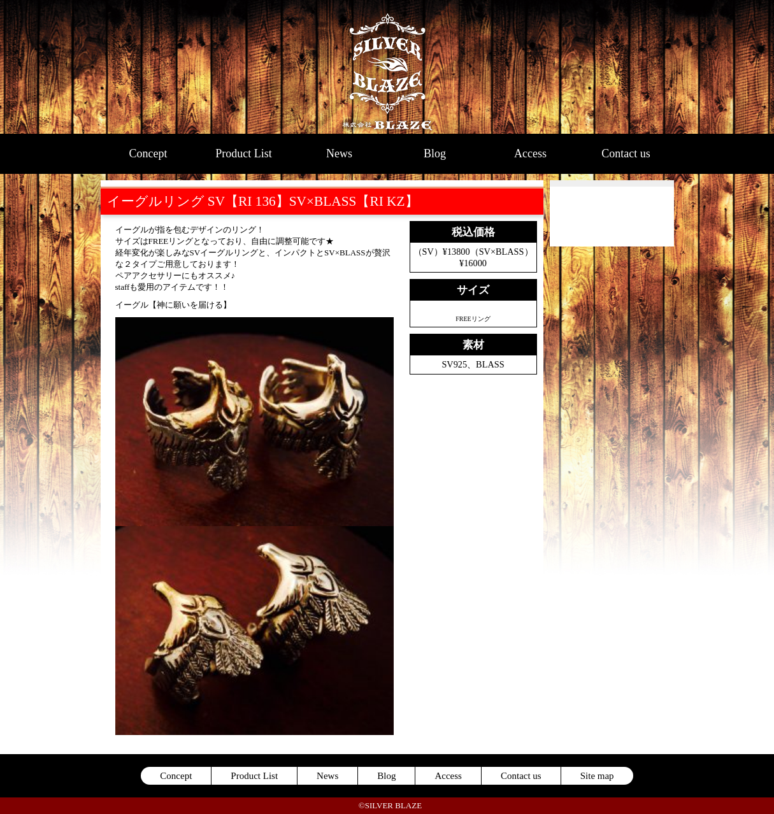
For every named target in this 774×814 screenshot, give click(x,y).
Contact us (625, 153)
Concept (148, 153)
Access (530, 153)
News (339, 153)
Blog (435, 153)
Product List (243, 153)
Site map (597, 776)
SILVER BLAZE (387, 67)
